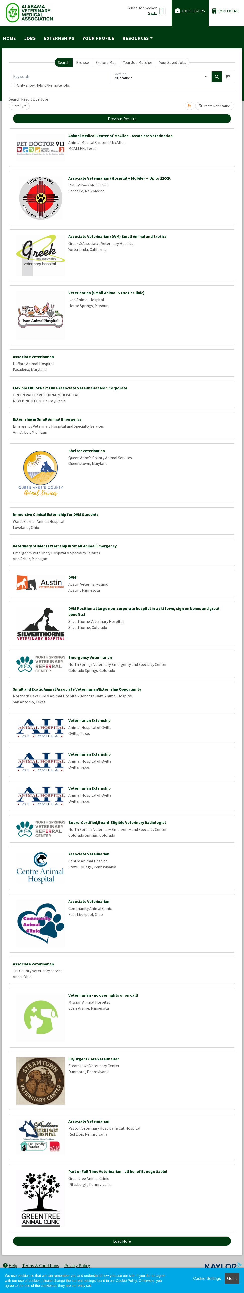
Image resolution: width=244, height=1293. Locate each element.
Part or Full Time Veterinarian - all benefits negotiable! (117, 1171)
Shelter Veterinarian (86, 450)
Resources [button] (136, 38)
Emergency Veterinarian (90, 657)
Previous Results (122, 118)
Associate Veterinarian (33, 356)
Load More (122, 1241)
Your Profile (98, 38)
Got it (232, 1278)
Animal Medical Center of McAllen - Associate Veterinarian (120, 135)
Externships (59, 38)
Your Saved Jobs (172, 62)
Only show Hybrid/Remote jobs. (44, 85)
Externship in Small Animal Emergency (47, 419)
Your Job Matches (138, 62)
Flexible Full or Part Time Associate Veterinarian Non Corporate (70, 387)
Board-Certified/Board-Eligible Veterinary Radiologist (117, 822)
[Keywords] (61, 76)
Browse (82, 62)
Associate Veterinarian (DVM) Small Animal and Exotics (117, 236)
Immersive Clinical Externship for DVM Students (55, 514)
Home (9, 38)
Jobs (30, 38)
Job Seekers (190, 11)
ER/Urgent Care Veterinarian (94, 1058)
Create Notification (215, 106)
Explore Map (106, 62)
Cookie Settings (207, 1278)
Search (63, 62)
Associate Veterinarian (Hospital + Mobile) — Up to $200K (119, 178)
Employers (225, 11)
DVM (72, 577)
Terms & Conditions (40, 1265)
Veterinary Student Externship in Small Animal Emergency (65, 545)
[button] (227, 76)
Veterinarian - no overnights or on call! (103, 995)
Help (10, 1265)
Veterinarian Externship (89, 720)
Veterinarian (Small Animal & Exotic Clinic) (106, 292)
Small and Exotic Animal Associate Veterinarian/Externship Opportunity (77, 689)
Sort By (17, 106)
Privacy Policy (77, 1265)
